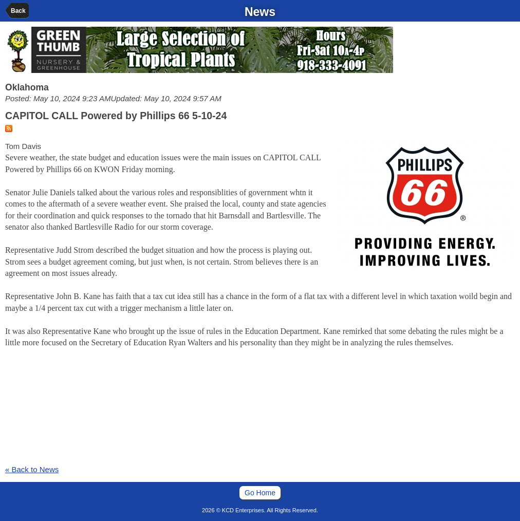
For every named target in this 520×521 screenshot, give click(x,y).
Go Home (260, 493)
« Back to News (32, 469)
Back (18, 10)
